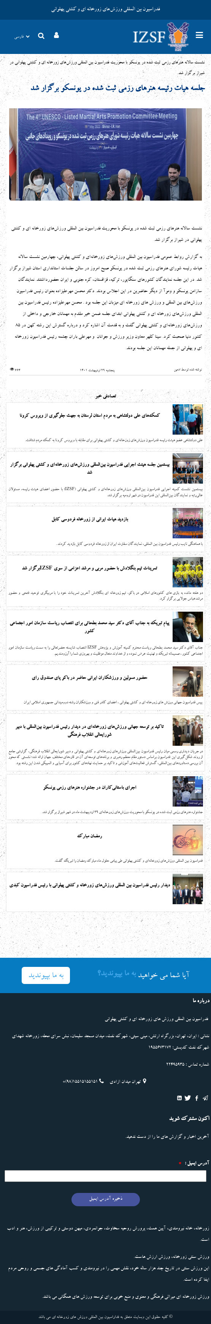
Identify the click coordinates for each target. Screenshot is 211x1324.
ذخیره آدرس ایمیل (105, 1199)
